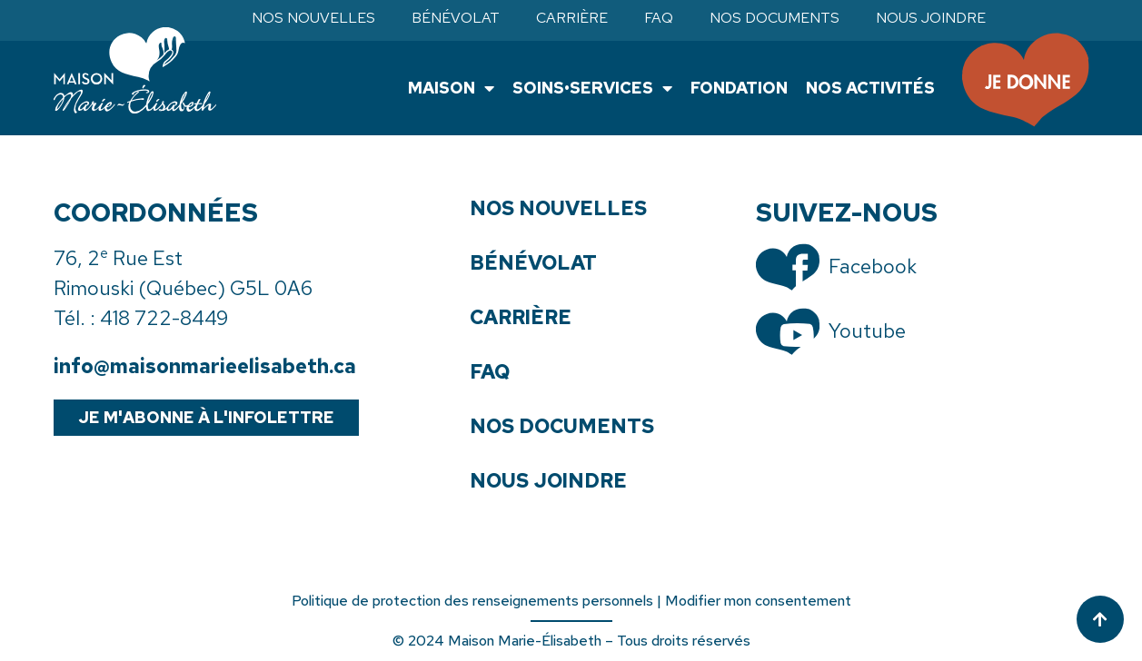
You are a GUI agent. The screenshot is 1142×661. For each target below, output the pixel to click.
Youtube (867, 331)
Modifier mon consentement (758, 600)
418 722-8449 (164, 318)
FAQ (658, 18)
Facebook (873, 266)
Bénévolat (456, 18)
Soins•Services (592, 88)
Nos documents (774, 18)
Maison (451, 88)
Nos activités (870, 87)
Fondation (739, 87)
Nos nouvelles (313, 18)
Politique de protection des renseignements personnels (472, 600)
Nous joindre (931, 18)
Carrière (572, 18)
